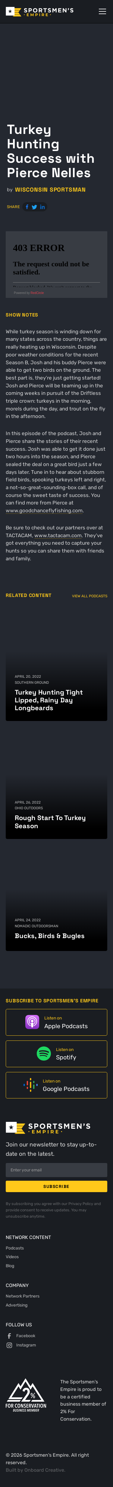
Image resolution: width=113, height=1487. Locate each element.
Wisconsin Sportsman (50, 189)
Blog (10, 1265)
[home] (48, 12)
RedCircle (37, 293)
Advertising (16, 1305)
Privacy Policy (81, 1203)
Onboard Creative (44, 1470)
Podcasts (15, 1248)
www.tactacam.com (58, 535)
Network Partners (22, 1296)
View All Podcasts (89, 596)
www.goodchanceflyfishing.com (44, 510)
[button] (101, 11)
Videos (12, 1256)
